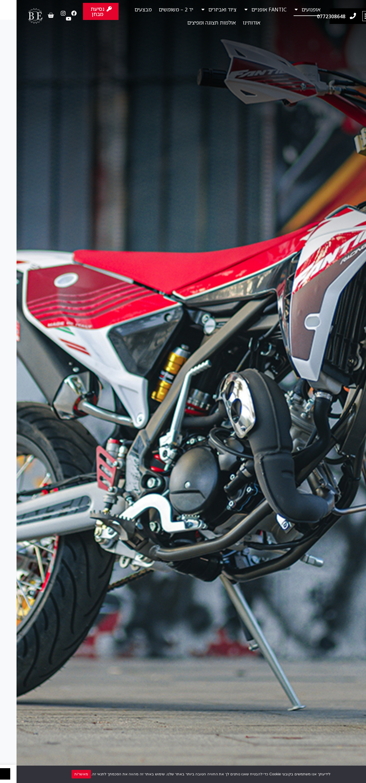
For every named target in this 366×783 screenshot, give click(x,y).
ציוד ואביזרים (202, 9)
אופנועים (290, 9)
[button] (351, 16)
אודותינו (235, 22)
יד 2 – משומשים (159, 9)
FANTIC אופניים (248, 9)
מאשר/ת (65, 774)
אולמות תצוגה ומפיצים (195, 22)
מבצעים (126, 9)
